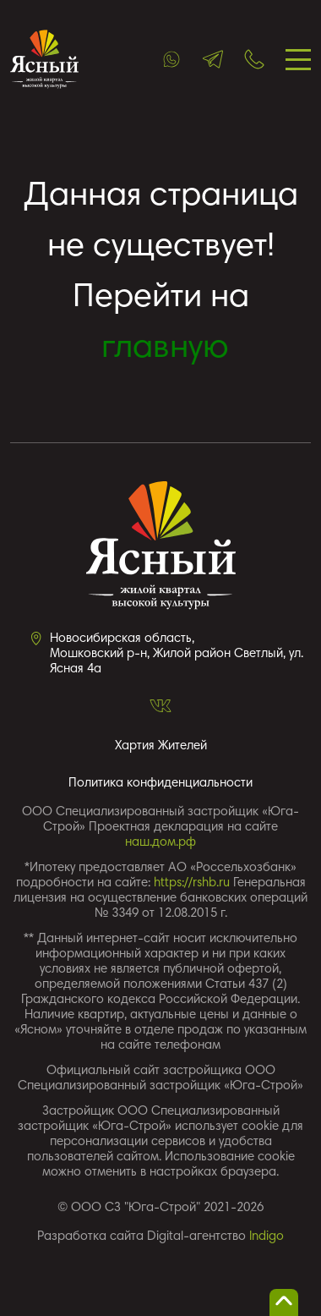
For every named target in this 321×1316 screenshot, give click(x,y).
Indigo (266, 1237)
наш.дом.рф (160, 842)
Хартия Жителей (161, 746)
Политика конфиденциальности (160, 783)
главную (165, 349)
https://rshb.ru (192, 883)
